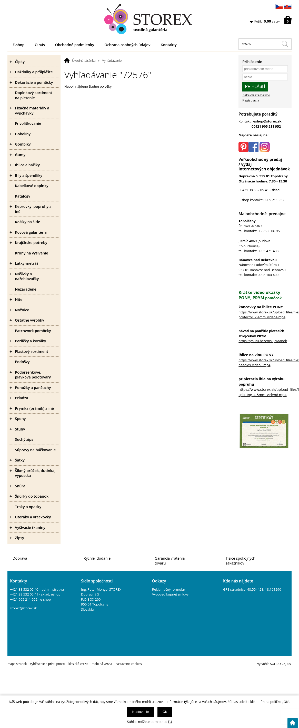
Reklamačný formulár (168, 589)
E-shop (18, 44)
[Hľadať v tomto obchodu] (284, 44)
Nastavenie (140, 712)
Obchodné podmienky (74, 44)
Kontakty (169, 44)
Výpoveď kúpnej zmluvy (170, 594)
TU (170, 721)
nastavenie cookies (128, 664)
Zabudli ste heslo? (256, 95)
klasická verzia (78, 664)
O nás (40, 44)
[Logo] (149, 19)
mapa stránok (17, 664)
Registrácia (250, 100)
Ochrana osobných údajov (127, 44)
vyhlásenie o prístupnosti (47, 664)
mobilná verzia (102, 664)
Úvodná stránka (84, 60)
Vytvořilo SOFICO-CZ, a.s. (274, 664)
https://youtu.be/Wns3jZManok (262, 341)
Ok (165, 712)
